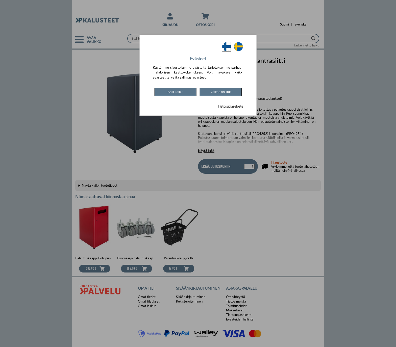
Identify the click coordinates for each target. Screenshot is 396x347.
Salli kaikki (175, 92)
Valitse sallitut (220, 92)
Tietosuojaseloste (230, 106)
